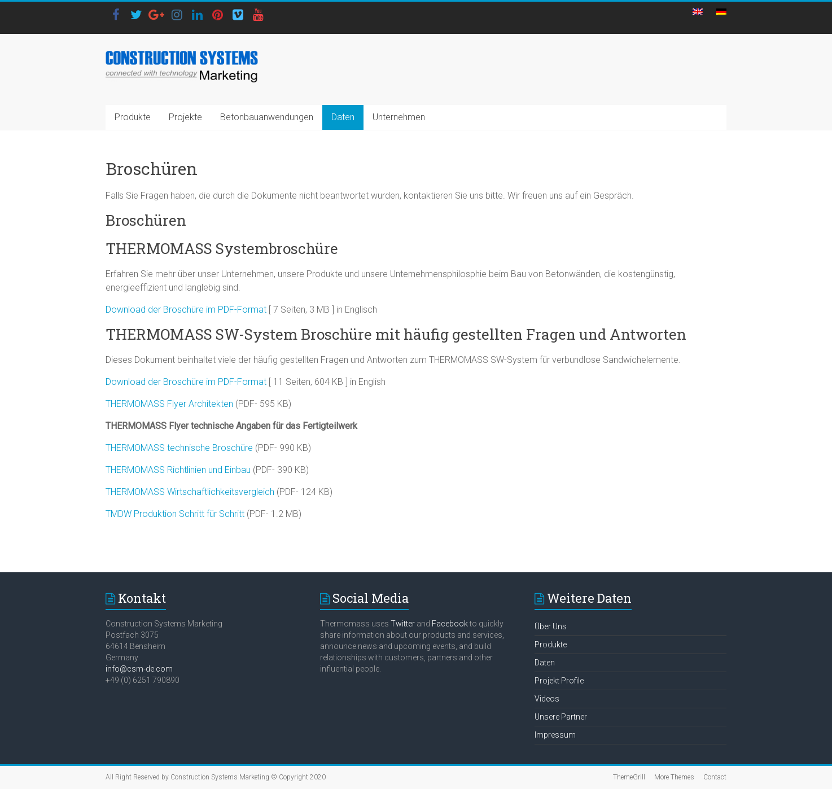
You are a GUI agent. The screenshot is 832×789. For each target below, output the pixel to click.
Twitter (403, 623)
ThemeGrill (629, 777)
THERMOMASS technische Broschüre (180, 447)
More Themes (674, 777)
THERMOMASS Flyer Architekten (169, 403)
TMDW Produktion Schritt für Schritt (175, 514)
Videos (547, 698)
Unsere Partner (561, 716)
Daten (342, 117)
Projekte (185, 117)
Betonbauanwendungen (266, 117)
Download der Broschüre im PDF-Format (186, 309)
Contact (714, 777)
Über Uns (551, 626)
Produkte (133, 117)
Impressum (555, 734)
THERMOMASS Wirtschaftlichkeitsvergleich (191, 491)
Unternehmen (399, 117)
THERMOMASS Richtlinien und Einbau (178, 469)
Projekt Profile (559, 680)
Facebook (450, 623)
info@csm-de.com (139, 668)
